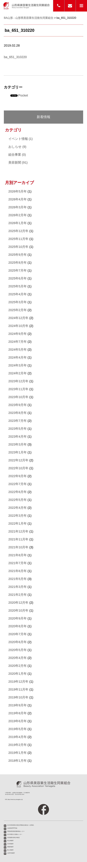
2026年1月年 (17, 223)
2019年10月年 (18, 697)
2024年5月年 (17, 349)
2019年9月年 (17, 705)
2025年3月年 (17, 302)
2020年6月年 (17, 642)
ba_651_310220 (15, 57)
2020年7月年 (17, 634)
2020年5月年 (17, 650)
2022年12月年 (18, 460)
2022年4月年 (17, 507)
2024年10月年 (18, 326)
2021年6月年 (17, 571)
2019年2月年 (17, 745)
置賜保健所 (10, 846)
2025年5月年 (17, 286)
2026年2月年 (17, 215)
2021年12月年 (18, 531)
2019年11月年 (18, 689)
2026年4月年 (17, 199)
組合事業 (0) (17, 154)
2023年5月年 (17, 428)
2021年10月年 (18, 547)
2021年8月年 (17, 555)
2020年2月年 (17, 665)
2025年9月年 (17, 254)
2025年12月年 (18, 231)
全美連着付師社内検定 (13, 837)
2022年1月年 (17, 523)
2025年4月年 (17, 294)
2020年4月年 (17, 658)
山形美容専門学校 (12, 828)
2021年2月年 (17, 594)
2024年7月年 (17, 341)
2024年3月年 (17, 365)
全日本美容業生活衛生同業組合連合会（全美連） (21, 825)
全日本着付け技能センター (14, 834)
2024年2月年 (17, 373)
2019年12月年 (18, 681)
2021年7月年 (17, 563)
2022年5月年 (17, 500)
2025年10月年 (18, 247)
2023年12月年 (18, 381)
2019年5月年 (17, 729)
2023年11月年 (18, 389)
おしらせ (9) (17, 146)
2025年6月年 (17, 278)
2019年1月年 (17, 752)
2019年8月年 (17, 713)
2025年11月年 (18, 239)
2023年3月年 (17, 444)
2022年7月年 (17, 484)
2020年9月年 (17, 618)
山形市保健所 (11, 853)
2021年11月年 (18, 539)
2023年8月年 (17, 413)
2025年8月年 (17, 262)
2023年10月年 (18, 397)
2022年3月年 (17, 515)
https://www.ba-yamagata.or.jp (15, 799)
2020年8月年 (17, 626)
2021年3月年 (17, 587)
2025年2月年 (17, 310)
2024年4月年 (17, 357)
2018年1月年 (17, 760)
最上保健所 (10, 850)
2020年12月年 (18, 602)
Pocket (23, 95)
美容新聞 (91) (18, 162)
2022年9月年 (17, 476)
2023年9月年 (17, 405)
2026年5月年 (17, 191)
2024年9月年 (17, 333)
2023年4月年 (17, 436)
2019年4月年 (17, 737)
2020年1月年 (17, 673)
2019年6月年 (17, 721)
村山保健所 (10, 840)
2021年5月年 (17, 579)
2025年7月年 (17, 270)
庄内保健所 (10, 843)
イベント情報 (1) (20, 139)
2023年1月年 (17, 452)
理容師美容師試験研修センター (16, 831)
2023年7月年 (17, 420)
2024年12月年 (18, 318)
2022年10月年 (18, 468)
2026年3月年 (17, 207)
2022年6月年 (17, 492)
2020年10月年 (18, 610)
